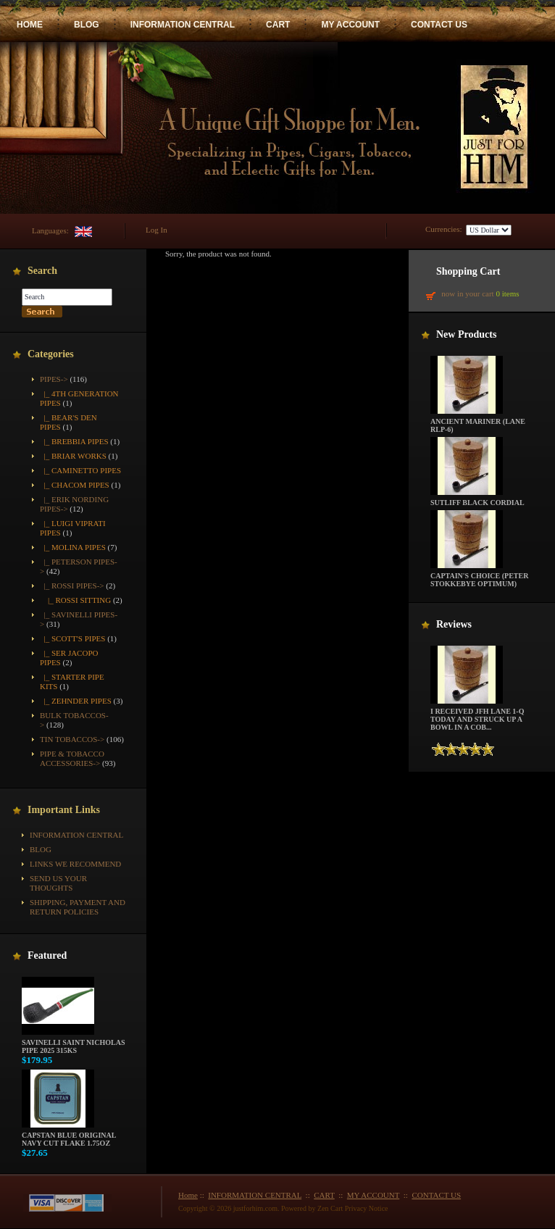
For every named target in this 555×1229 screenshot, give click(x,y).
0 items (507, 293)
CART (278, 25)
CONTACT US (439, 25)
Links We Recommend (75, 863)
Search (42, 270)
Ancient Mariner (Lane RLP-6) (477, 422)
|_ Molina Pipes (73, 547)
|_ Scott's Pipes (72, 638)
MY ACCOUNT (350, 25)
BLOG (86, 25)
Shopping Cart (468, 271)
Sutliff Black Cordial (477, 499)
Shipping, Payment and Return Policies (77, 907)
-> (54, 379)
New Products (466, 334)
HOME (30, 25)
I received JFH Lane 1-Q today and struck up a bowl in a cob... (477, 716)
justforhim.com (255, 1208)
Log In (156, 229)
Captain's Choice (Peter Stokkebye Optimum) (479, 576)
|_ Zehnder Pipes (76, 700)
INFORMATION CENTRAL (182, 25)
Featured (47, 955)
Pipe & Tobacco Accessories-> (72, 758)
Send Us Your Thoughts (58, 883)
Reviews (454, 624)
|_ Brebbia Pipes (74, 441)
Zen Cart (330, 1208)
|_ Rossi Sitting (75, 600)
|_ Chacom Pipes (74, 484)
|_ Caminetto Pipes (80, 470)
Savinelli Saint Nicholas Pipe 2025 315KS (73, 1043)
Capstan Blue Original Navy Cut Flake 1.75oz (69, 1136)
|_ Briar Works (73, 455)
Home (188, 1195)
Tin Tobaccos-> (72, 739)
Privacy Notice (366, 1208)
